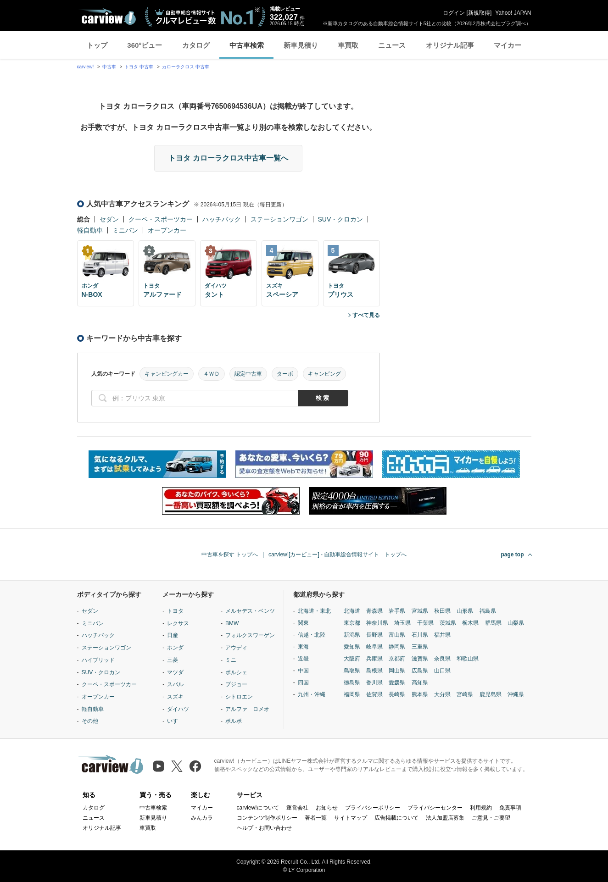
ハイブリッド (98, 660)
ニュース (392, 45)
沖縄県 (516, 694)
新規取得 (479, 13)
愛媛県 (397, 682)
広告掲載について (396, 818)
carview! (85, 66)
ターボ (285, 374)
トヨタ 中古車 (138, 66)
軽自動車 (90, 230)
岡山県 (397, 670)
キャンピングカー (167, 374)
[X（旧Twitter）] (176, 766)
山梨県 (516, 623)
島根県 (374, 670)
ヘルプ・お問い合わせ (264, 828)
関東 (303, 623)
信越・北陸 (311, 635)
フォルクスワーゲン (250, 635)
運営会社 (297, 807)
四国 (303, 682)
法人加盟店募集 (445, 818)
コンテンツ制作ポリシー (267, 818)
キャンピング (324, 374)
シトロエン (239, 696)
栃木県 (470, 623)
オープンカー (167, 230)
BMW (232, 623)
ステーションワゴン (279, 219)
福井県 (442, 635)
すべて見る (366, 315)
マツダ (175, 672)
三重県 (420, 646)
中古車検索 (246, 45)
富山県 (397, 635)
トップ (97, 45)
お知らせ (327, 807)
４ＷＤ (211, 374)
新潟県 (352, 635)
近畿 (303, 658)
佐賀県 (374, 694)
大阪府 (352, 658)
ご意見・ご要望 (491, 818)
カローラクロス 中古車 (185, 66)
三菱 (172, 660)
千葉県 (425, 623)
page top (512, 554)
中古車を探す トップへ (229, 554)
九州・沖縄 (311, 694)
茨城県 (448, 623)
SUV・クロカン (340, 219)
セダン (109, 219)
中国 (303, 670)
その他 (90, 721)
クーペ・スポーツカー (160, 219)
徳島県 (352, 682)
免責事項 (510, 807)
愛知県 (352, 646)
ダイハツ (178, 709)
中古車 (109, 66)
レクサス (178, 623)
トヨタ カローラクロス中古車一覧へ (228, 158)
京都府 (397, 658)
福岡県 (352, 694)
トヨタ (175, 611)
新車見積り (301, 45)
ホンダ (175, 647)
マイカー (507, 45)
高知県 (420, 682)
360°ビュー (144, 45)
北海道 (352, 611)
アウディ (236, 647)
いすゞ (175, 721)
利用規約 (481, 807)
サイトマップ (350, 818)
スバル (175, 684)
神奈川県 (377, 623)
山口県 (442, 670)
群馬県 (493, 623)
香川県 (374, 682)
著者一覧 (316, 818)
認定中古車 (248, 374)
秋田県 (442, 611)
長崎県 (397, 694)
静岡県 (397, 646)
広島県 (420, 670)
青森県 (374, 611)
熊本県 (420, 694)
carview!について (258, 807)
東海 (303, 646)
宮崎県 (465, 694)
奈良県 (442, 658)
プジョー (236, 684)
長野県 (374, 635)
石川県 (420, 635)
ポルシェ (236, 672)
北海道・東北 (314, 611)
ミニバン (125, 230)
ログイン (454, 13)
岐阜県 (374, 646)
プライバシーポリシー (372, 807)
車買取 (348, 45)
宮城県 (420, 611)
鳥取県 (352, 670)
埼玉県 (402, 623)
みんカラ (202, 818)
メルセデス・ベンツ (250, 611)
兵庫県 (374, 658)
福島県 (488, 611)
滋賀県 (420, 658)
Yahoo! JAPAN (513, 13)
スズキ (175, 696)
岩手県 (397, 611)
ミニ (230, 660)
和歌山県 (468, 658)
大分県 (442, 694)
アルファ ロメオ (247, 709)
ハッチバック (221, 219)
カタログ (196, 45)
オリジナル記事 (450, 45)
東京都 (352, 623)
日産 (172, 635)
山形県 (465, 611)
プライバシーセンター (435, 807)
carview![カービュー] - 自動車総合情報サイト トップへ (337, 554)
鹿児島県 (491, 694)
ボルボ (233, 721)
